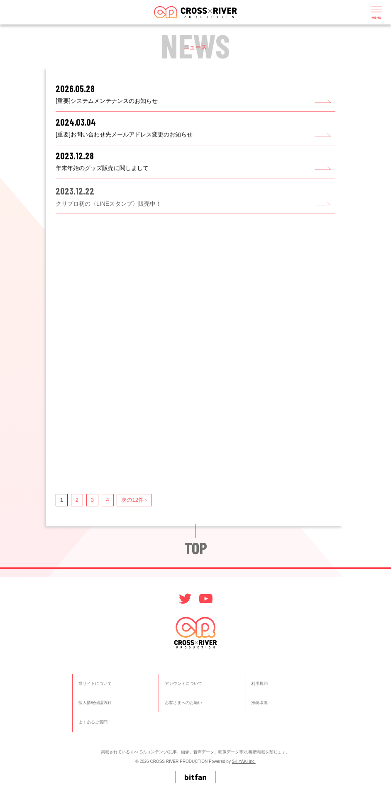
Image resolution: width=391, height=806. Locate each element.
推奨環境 (259, 702)
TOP (195, 548)
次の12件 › (134, 501)
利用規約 (259, 683)
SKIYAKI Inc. (244, 761)
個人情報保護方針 (95, 702)
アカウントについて (183, 683)
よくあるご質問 (93, 722)
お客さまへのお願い (183, 702)
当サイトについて (95, 683)
